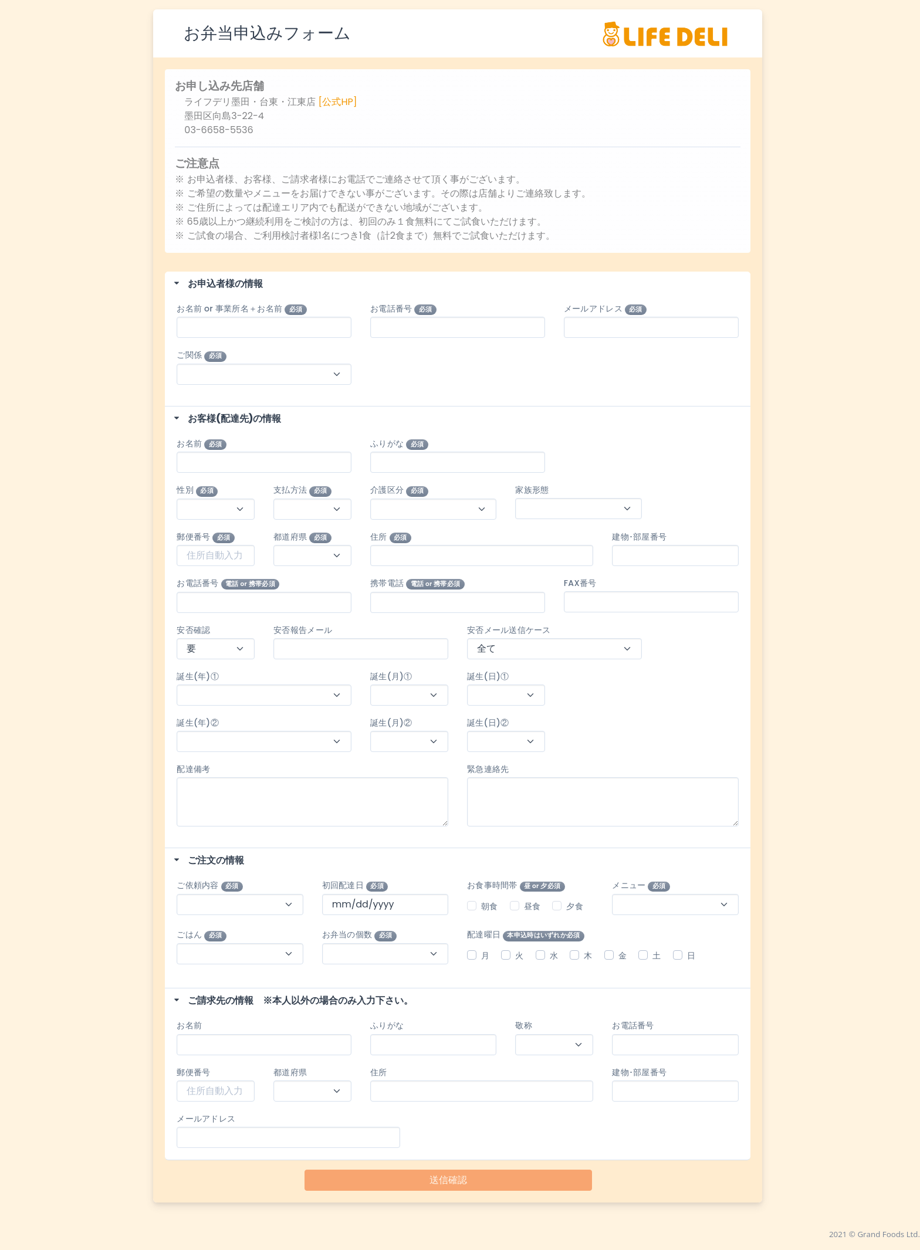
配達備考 (193, 769)
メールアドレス (605, 309)
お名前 (201, 444)
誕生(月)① (391, 676)
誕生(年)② (202, 723)
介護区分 (399, 490)
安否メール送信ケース (509, 630)
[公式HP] (338, 102)
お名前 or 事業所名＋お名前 (241, 309)
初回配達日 (355, 885)
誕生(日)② (488, 723)
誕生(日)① (488, 676)
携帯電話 (417, 583)
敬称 (523, 1025)
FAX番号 (580, 583)
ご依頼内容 (210, 885)
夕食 (574, 906)
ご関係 (201, 355)
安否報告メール (302, 630)
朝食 (489, 906)
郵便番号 (206, 537)
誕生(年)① (202, 676)
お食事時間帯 (516, 885)
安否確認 (193, 630)
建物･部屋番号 (639, 537)
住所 (390, 537)
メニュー (641, 885)
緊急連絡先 (488, 769)
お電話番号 (403, 309)
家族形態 (532, 490)
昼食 (532, 906)
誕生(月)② (391, 723)
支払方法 (302, 490)
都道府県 (302, 537)
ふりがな (399, 444)
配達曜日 (525, 935)
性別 (197, 490)
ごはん (201, 935)
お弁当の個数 (359, 935)
